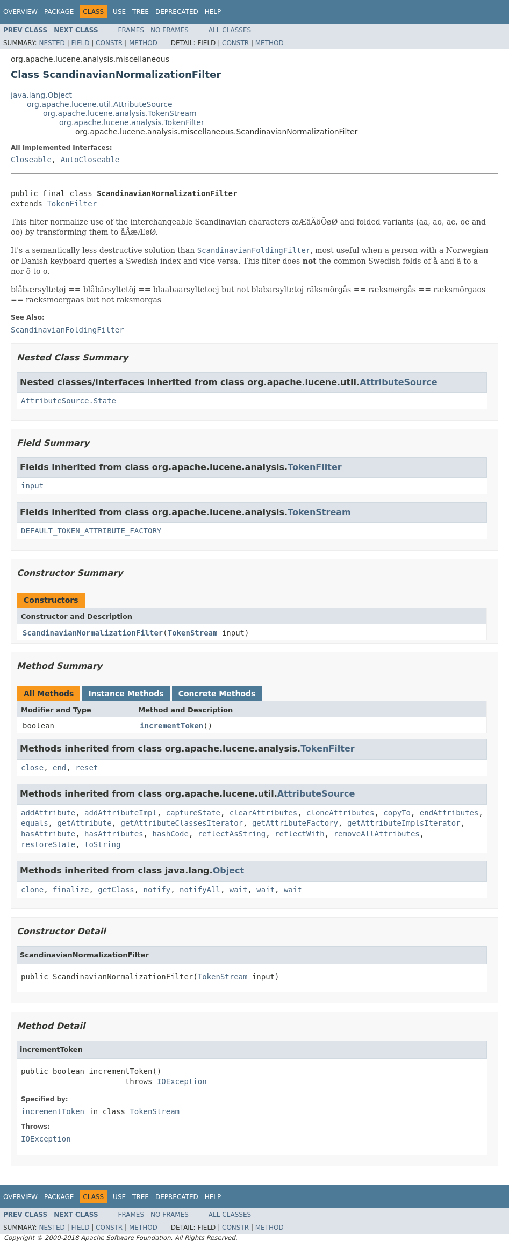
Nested (51, 43)
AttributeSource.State (68, 400)
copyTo (397, 812)
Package (59, 12)
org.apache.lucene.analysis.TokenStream (120, 113)
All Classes (230, 30)
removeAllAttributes (377, 833)
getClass (116, 889)
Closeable (31, 159)
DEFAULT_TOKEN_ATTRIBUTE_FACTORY (91, 530)
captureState (193, 812)
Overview (20, 12)
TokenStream (319, 512)
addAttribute (48, 812)
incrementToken (171, 725)
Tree (140, 12)
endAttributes (449, 812)
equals (34, 823)
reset (86, 767)
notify (157, 889)
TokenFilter (72, 203)
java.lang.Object (41, 95)
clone (32, 889)
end (59, 767)
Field (80, 43)
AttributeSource (399, 382)
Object (229, 870)
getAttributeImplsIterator (404, 823)
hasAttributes (114, 833)
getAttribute (84, 823)
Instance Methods (125, 693)
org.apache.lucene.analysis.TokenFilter (131, 122)
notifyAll (200, 889)
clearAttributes (263, 812)
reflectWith (300, 833)
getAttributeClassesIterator (181, 823)
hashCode (170, 833)
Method (143, 43)
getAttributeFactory (295, 823)
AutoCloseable (90, 159)
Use (119, 12)
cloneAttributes (340, 812)
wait (239, 889)
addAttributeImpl (120, 812)
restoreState (48, 844)
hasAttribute (48, 833)
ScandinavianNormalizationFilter (93, 633)
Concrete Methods (217, 693)
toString (102, 844)
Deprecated (176, 12)
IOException (182, 1081)
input (32, 485)
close (32, 767)
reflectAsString (232, 833)
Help (213, 12)
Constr (109, 43)
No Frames (169, 30)
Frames (131, 30)
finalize (71, 889)
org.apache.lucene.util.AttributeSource (100, 104)
